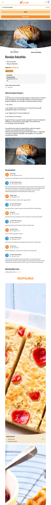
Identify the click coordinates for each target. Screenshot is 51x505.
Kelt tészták (8, 87)
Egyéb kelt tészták (9, 71)
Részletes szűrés (25, 16)
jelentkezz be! (18, 272)
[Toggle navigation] (3, 2)
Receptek (47, 7)
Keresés (25, 12)
